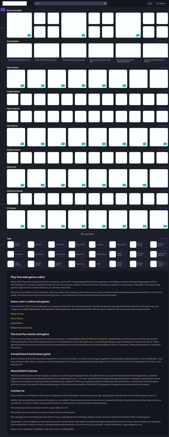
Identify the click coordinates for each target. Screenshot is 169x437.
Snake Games (114, 339)
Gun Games (77, 309)
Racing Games (48, 309)
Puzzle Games (34, 309)
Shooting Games (63, 309)
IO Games (102, 339)
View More (163, 41)
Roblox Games (81, 339)
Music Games (17, 318)
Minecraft (93, 339)
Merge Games (17, 313)
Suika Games (17, 323)
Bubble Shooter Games (21, 327)
